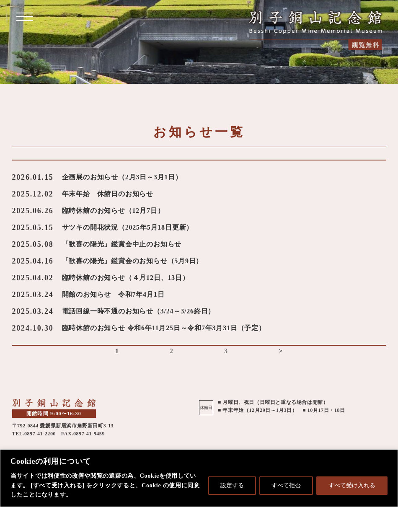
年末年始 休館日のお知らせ (107, 193)
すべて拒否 (286, 485)
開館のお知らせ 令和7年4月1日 (113, 294)
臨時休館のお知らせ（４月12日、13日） (125, 277)
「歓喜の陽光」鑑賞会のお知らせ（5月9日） (132, 260)
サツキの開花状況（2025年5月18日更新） (128, 227)
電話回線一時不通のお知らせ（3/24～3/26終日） (138, 311)
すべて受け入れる (351, 485)
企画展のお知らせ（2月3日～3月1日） (122, 177)
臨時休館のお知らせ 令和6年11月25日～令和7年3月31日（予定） (164, 327)
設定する (232, 485)
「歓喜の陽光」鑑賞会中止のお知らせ (122, 244)
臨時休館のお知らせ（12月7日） (113, 210)
